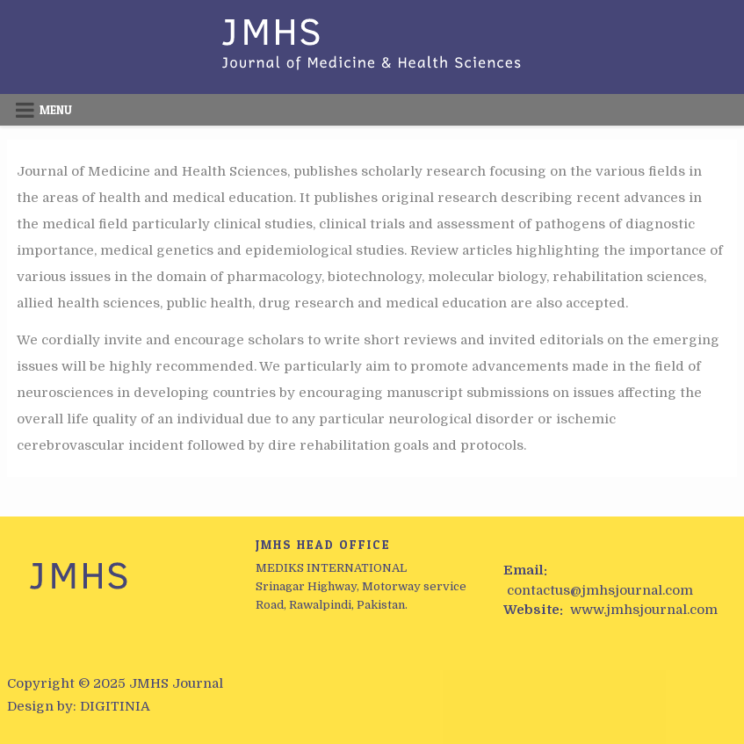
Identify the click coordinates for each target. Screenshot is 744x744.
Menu (56, 110)
